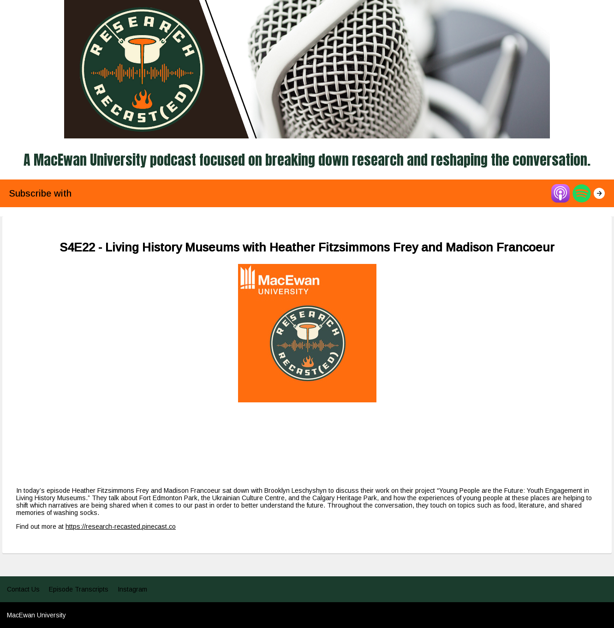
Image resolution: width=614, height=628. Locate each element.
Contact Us (23, 589)
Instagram (132, 589)
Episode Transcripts (78, 589)
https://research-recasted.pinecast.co (121, 526)
